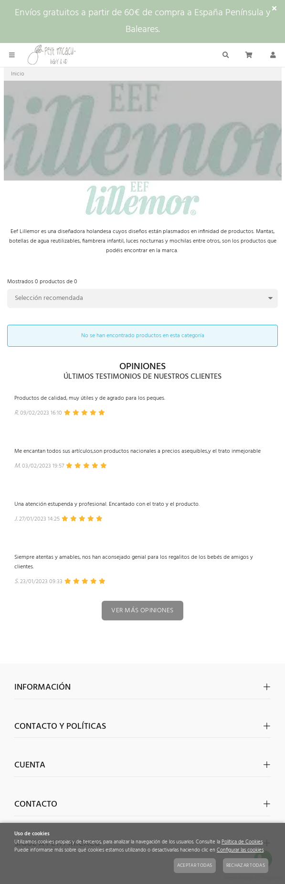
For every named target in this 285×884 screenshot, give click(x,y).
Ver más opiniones (142, 610)
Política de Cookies (242, 842)
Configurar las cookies (240, 850)
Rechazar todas (245, 865)
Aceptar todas (194, 865)
